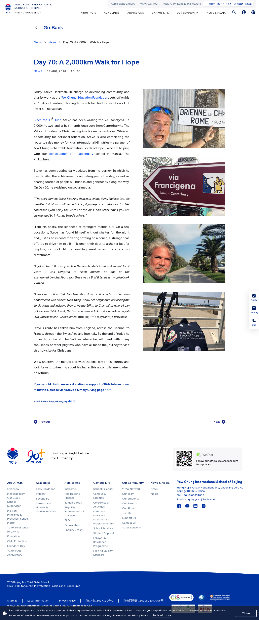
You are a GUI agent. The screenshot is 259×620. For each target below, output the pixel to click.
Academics (112, 12)
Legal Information (38, 600)
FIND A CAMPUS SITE (26, 12)
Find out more (161, 615)
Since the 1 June (47, 120)
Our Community (188, 12)
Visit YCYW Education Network (182, 3)
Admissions (135, 12)
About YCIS (88, 12)
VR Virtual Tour (149, 3)
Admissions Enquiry (123, 3)
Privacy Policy (67, 600)
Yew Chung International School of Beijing (33, 6)
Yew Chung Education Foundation (84, 97)
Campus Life (160, 12)
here (108, 390)
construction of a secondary (71, 154)
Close (246, 613)
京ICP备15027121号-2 (99, 600)
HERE (17, 586)
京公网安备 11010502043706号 (143, 600)
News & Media (216, 12)
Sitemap (12, 600)
